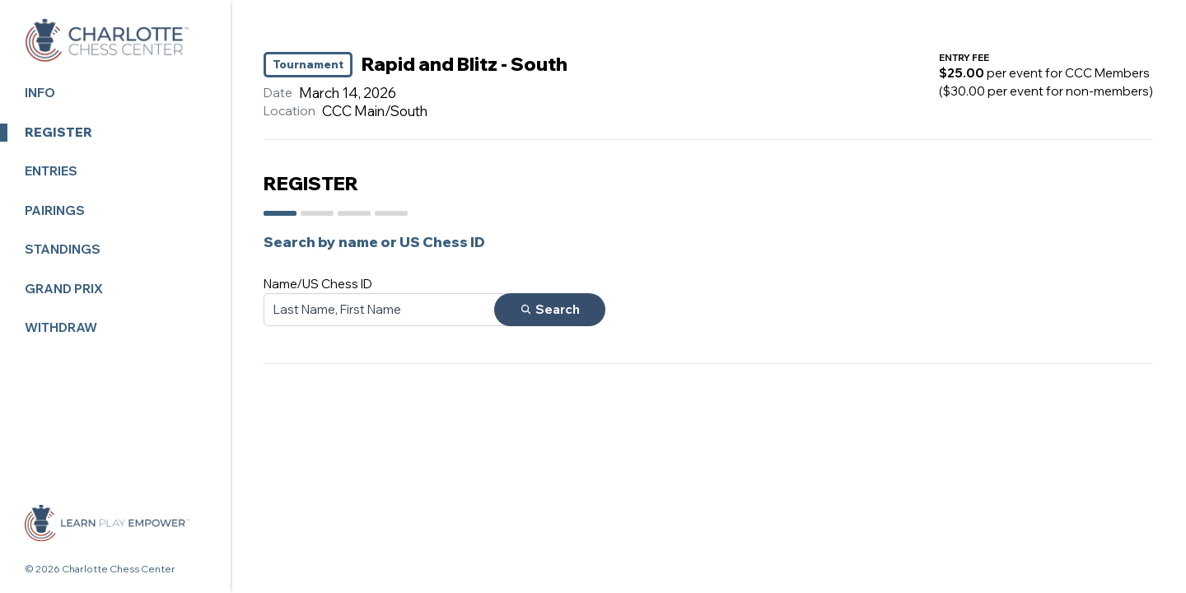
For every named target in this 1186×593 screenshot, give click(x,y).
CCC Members (1107, 73)
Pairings (55, 210)
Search (550, 309)
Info (40, 92)
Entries (51, 171)
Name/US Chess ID (318, 284)
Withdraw (61, 327)
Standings (62, 249)
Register (58, 132)
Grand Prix (64, 288)
